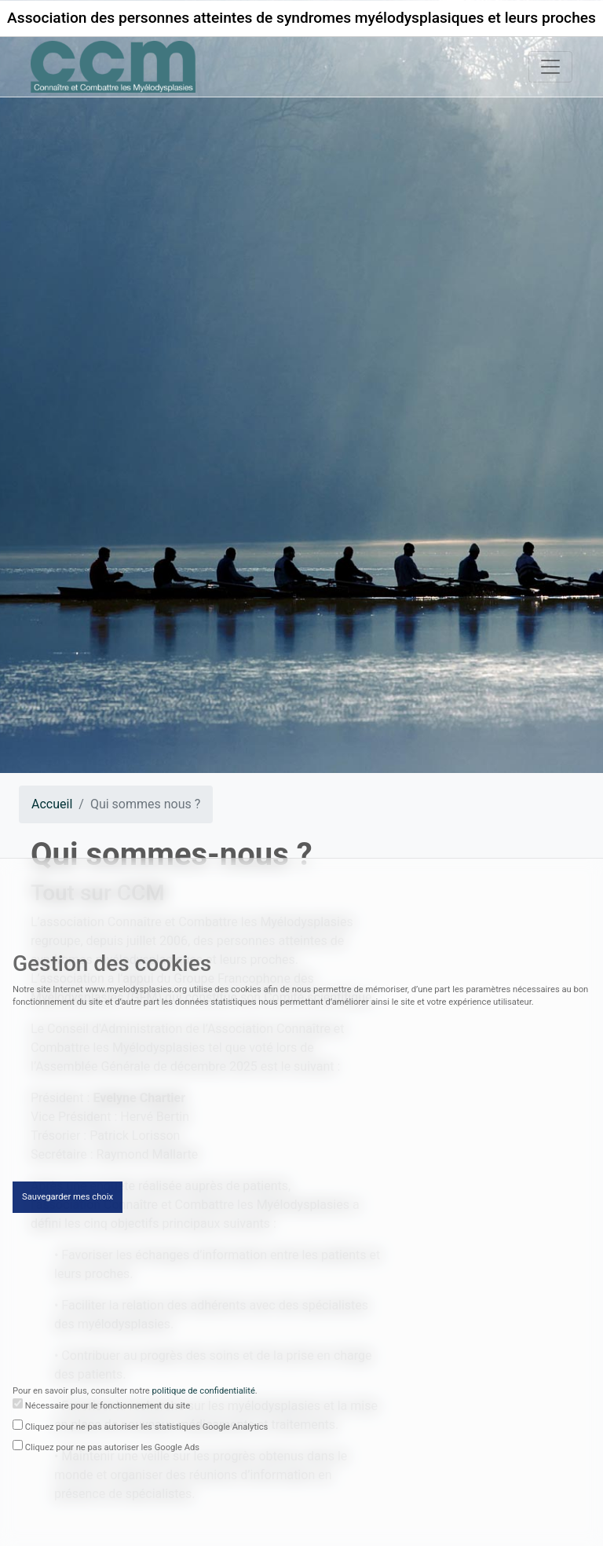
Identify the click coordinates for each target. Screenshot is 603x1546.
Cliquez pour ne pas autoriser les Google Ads (112, 1450)
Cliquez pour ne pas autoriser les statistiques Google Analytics (147, 1428)
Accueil (51, 804)
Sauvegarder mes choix (67, 1198)
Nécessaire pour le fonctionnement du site (107, 1407)
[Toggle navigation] (550, 66)
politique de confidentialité (203, 1393)
